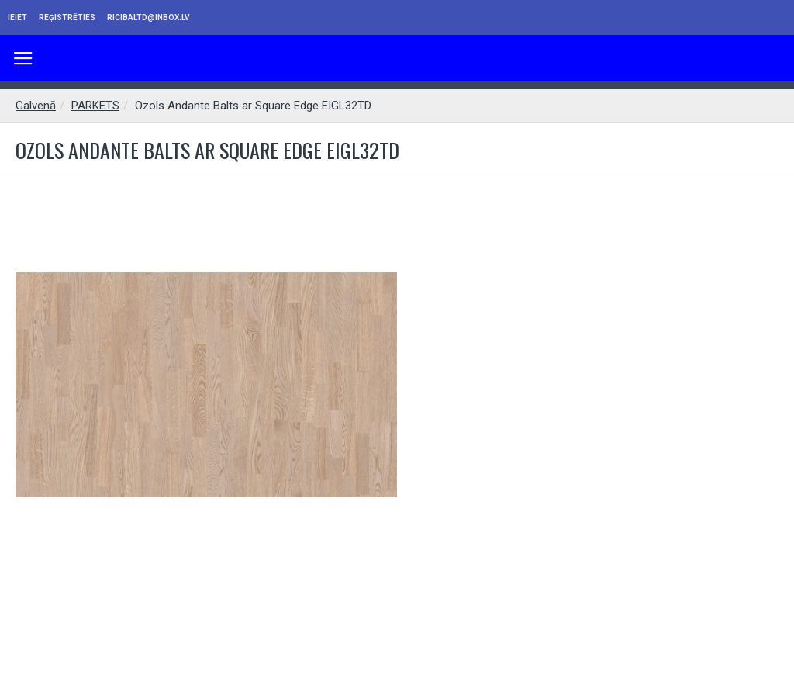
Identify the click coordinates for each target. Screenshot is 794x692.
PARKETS (95, 105)
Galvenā (36, 105)
